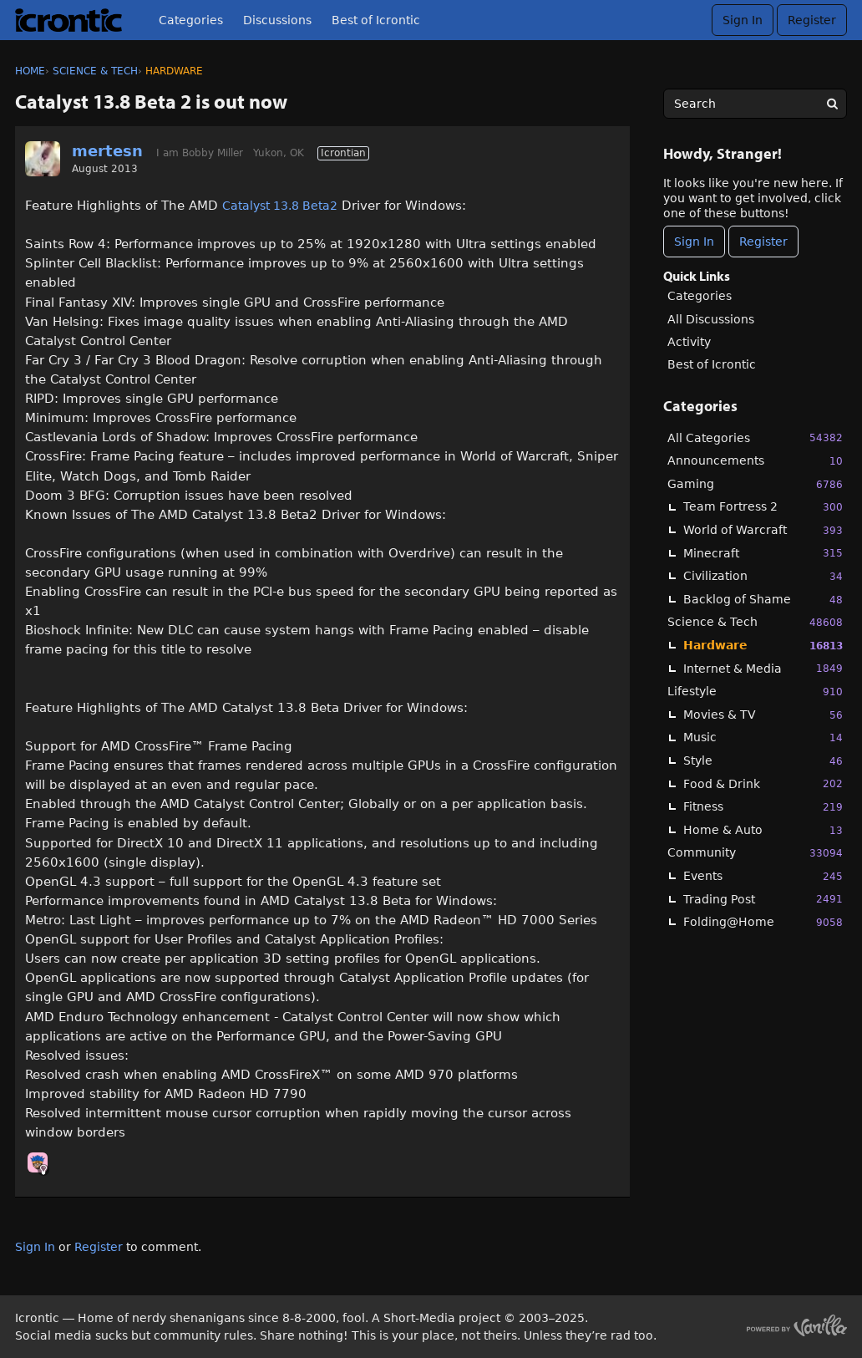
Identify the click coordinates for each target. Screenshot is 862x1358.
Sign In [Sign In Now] (694, 241)
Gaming (755, 484)
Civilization (763, 576)
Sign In (743, 20)
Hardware (763, 646)
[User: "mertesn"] (42, 158)
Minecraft (763, 553)
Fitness (763, 807)
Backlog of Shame (763, 600)
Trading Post (763, 899)
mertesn (107, 151)
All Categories (755, 437)
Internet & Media (763, 668)
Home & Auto (763, 830)
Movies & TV (763, 715)
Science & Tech (755, 622)
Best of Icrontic (376, 20)
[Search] (832, 104)
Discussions (277, 20)
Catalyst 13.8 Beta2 (279, 205)
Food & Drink (763, 783)
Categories (191, 20)
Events (763, 876)
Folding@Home (763, 922)
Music (763, 737)
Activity (689, 341)
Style (763, 761)
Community (755, 853)
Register (812, 20)
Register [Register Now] (763, 241)
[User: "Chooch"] (38, 1162)
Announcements (755, 461)
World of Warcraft (763, 530)
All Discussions (710, 319)
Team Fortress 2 (763, 507)
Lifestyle (755, 691)
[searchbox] (755, 104)
